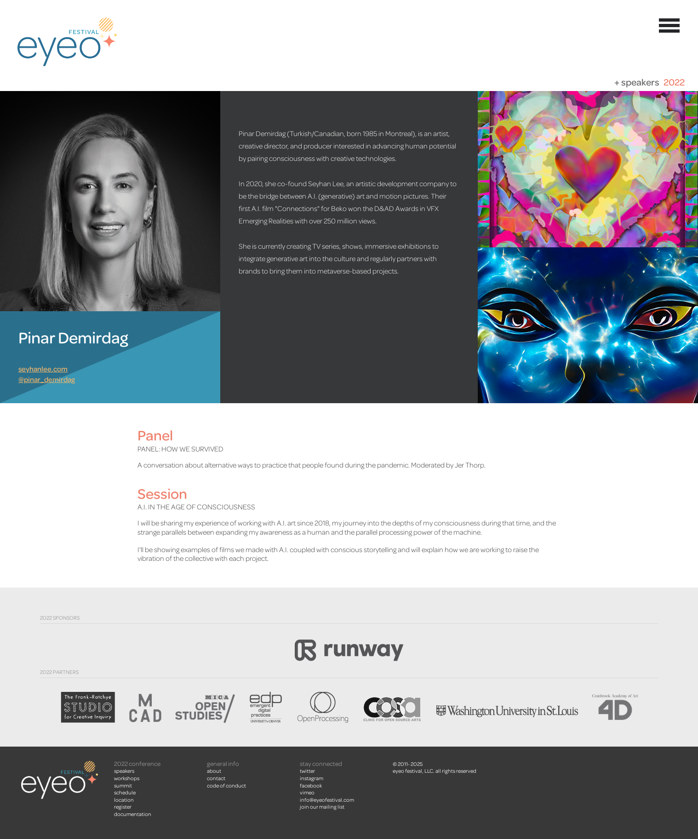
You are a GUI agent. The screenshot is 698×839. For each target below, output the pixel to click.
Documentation (132, 814)
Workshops (126, 778)
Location (124, 800)
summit (123, 785)
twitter (307, 771)
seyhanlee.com (43, 369)
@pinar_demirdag (46, 379)
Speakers (124, 771)
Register (123, 807)
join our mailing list (322, 807)
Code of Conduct (226, 785)
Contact (216, 778)
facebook (311, 785)
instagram (311, 778)
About (214, 771)
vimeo (307, 792)
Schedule (125, 792)
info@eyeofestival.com (327, 800)
